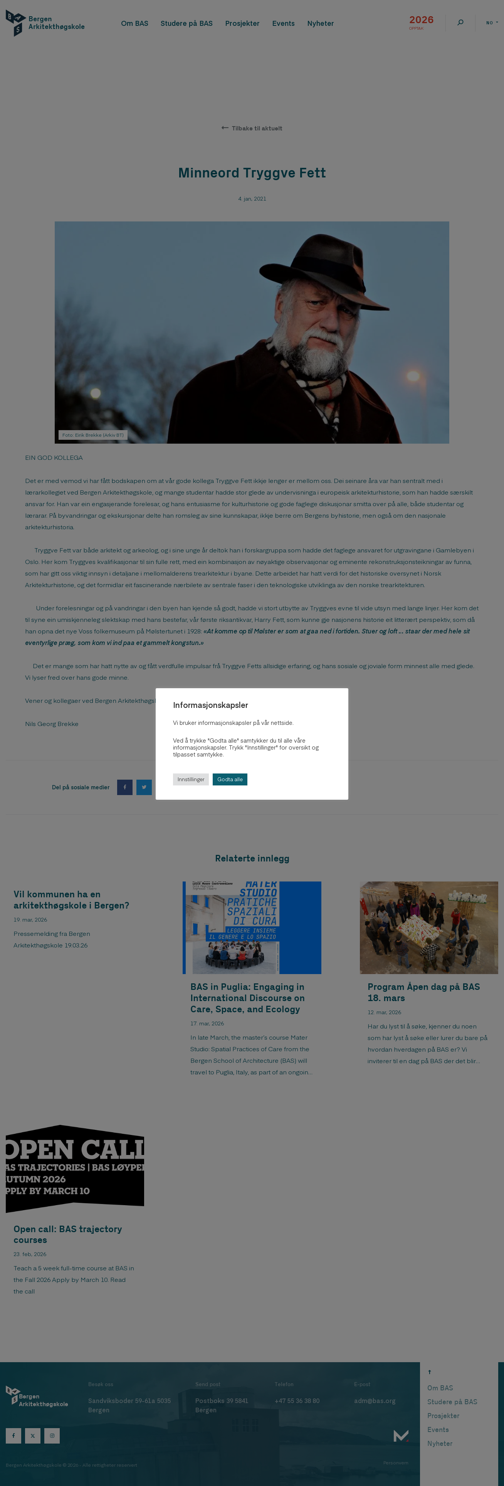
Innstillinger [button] (191, 779)
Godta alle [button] (230, 779)
